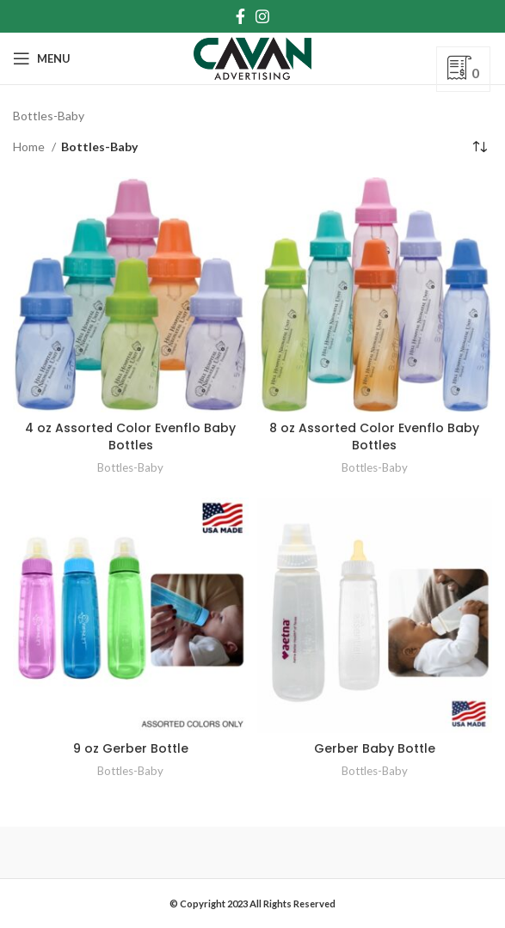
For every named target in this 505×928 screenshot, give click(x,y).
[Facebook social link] (240, 16)
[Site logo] (252, 57)
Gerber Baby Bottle (374, 748)
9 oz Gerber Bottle (130, 748)
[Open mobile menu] (41, 58)
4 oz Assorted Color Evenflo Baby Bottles (130, 436)
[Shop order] (479, 147)
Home (30, 146)
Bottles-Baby (130, 467)
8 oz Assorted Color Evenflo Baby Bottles (374, 436)
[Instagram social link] (262, 16)
